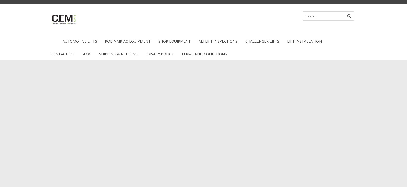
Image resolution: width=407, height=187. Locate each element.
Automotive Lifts (80, 41)
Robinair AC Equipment (128, 41)
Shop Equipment (174, 41)
